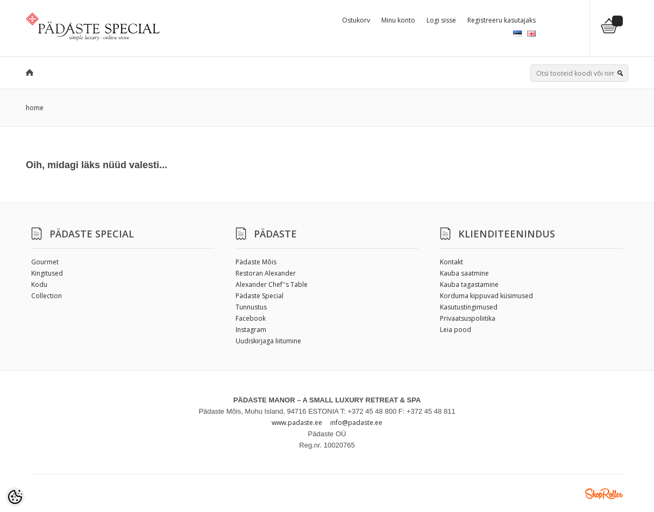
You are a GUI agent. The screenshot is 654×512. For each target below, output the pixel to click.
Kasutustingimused (468, 307)
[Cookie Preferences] (15, 497)
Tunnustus (251, 307)
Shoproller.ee (604, 493)
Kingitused (47, 273)
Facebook (251, 318)
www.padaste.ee (297, 422)
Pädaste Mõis (256, 261)
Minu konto (398, 20)
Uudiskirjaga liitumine (268, 340)
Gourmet (45, 261)
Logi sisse (441, 20)
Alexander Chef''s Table (272, 284)
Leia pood (455, 329)
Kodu (39, 284)
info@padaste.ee (356, 422)
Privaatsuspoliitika (467, 318)
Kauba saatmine (464, 273)
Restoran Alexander (266, 273)
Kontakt (451, 261)
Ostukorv (356, 20)
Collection (46, 295)
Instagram (251, 329)
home (35, 107)
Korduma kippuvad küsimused (486, 295)
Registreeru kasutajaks (501, 20)
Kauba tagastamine (469, 284)
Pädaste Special (259, 295)
